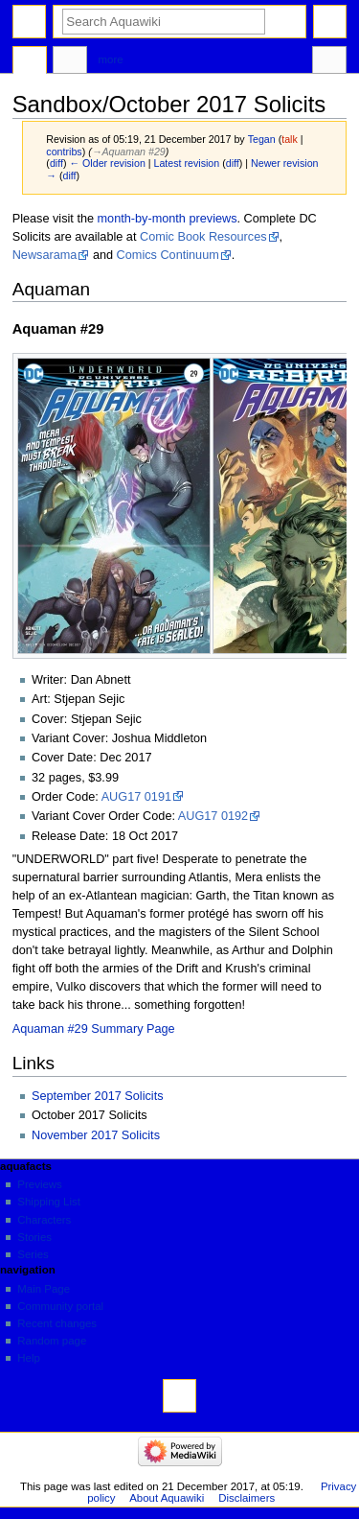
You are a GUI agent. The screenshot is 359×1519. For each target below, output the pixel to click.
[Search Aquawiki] (163, 22)
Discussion (70, 62)
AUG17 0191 (136, 797)
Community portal (60, 1306)
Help (28, 1358)
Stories (34, 1237)
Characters (44, 1220)
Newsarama (45, 255)
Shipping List (48, 1201)
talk (289, 139)
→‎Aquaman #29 (129, 151)
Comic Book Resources (203, 237)
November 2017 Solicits (96, 1135)
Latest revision (187, 163)
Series (32, 1254)
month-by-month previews (167, 218)
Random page (51, 1340)
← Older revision (107, 163)
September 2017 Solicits (98, 1096)
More (111, 59)
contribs (63, 151)
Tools (329, 62)
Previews (39, 1184)
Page (29, 62)
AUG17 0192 (213, 816)
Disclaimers (246, 1498)
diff (56, 163)
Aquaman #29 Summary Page (93, 1029)
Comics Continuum (168, 255)
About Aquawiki (166, 1498)
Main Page (43, 1289)
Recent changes (57, 1323)
